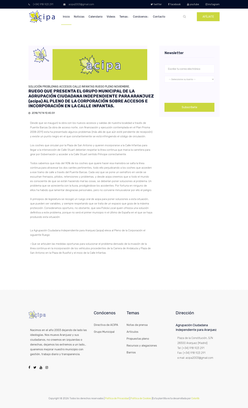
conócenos (141, 16)
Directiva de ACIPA (106, 325)
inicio (66, 16)
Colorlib (195, 398)
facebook (174, 4)
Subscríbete (189, 107)
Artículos (132, 331)
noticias (79, 16)
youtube (193, 4)
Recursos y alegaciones (142, 345)
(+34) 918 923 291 (40, 4)
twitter (156, 4)
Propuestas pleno (138, 338)
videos (111, 16)
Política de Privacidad (117, 398)
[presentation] (190, 92)
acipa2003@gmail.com (78, 4)
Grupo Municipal (104, 331)
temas (124, 16)
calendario (95, 16)
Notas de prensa (137, 325)
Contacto (159, 16)
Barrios (131, 352)
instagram (212, 4)
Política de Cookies (141, 398)
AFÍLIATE (208, 16)
